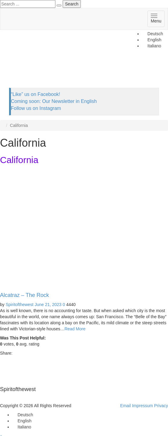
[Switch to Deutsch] (152, 33)
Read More (74, 328)
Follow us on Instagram (36, 108)
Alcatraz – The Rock (24, 295)
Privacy (161, 405)
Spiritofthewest (20, 304)
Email (125, 405)
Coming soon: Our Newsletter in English (54, 101)
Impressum (142, 405)
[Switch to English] (21, 420)
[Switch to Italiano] (21, 426)
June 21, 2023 (48, 304)
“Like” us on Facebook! (35, 94)
